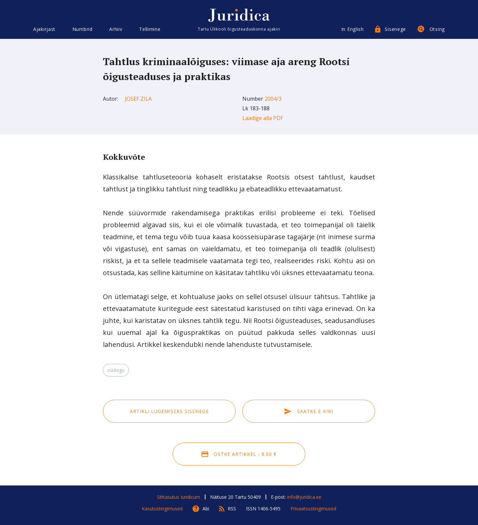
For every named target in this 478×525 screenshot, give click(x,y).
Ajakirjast (44, 29)
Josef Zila (138, 98)
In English (352, 29)
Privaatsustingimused (313, 508)
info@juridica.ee (304, 497)
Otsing (437, 29)
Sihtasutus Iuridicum (178, 497)
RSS (232, 508)
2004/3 (273, 98)
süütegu (115, 370)
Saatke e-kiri (308, 411)
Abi (205, 508)
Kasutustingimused (162, 508)
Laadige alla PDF (262, 118)
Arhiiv (115, 29)
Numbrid (82, 29)
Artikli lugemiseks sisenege (169, 411)
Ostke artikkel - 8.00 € (239, 454)
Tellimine (149, 29)
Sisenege (395, 29)
